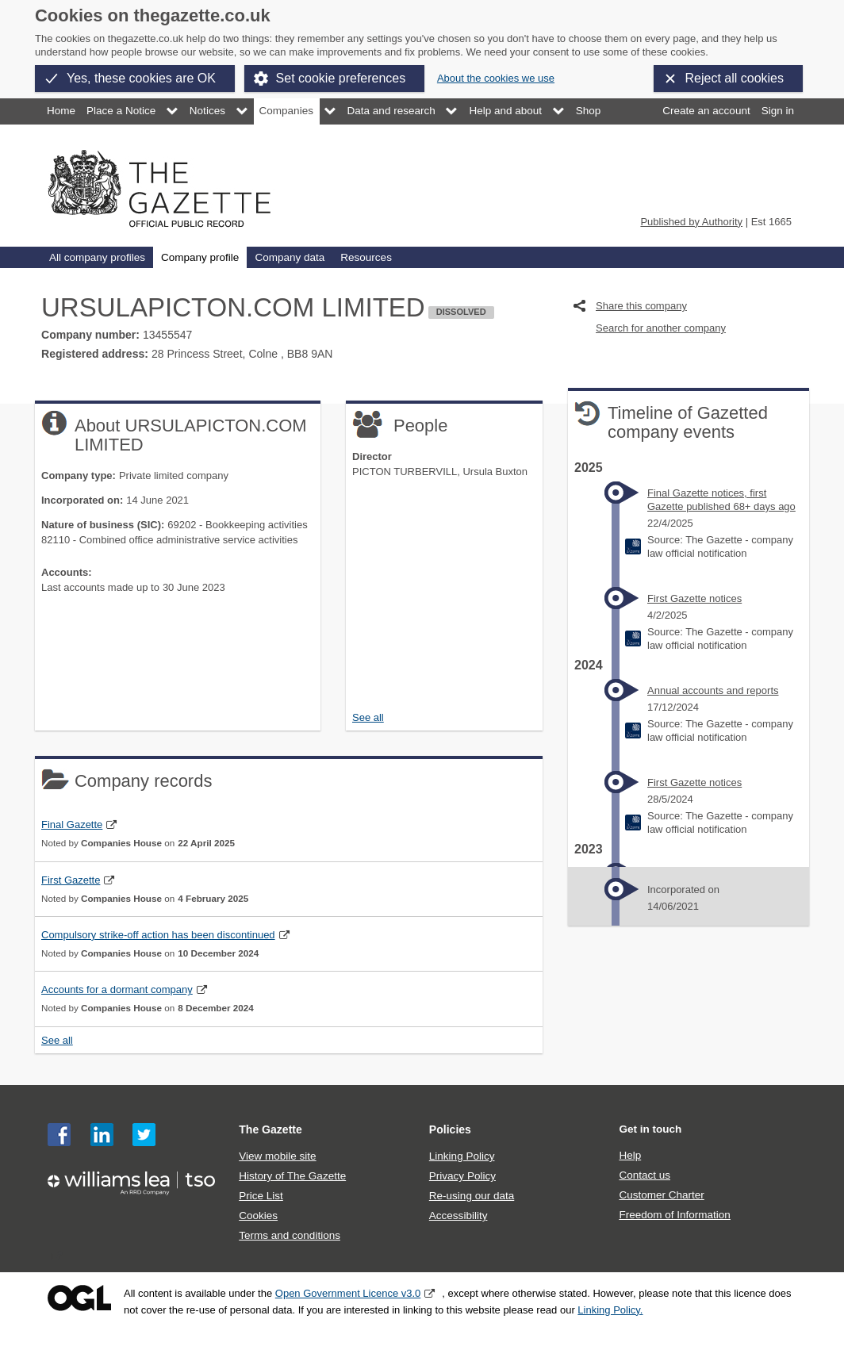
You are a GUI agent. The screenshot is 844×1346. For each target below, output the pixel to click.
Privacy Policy (462, 1176)
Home (61, 111)
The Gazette (270, 1129)
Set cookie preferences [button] (341, 78)
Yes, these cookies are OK (141, 78)
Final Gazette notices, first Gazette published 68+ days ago (721, 499)
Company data (289, 257)
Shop (588, 111)
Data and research (391, 111)
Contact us (644, 1175)
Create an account (706, 111)
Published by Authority (691, 222)
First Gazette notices (694, 598)
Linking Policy (462, 1156)
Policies (450, 1129)
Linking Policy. (610, 1310)
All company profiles (97, 257)
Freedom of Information (674, 1215)
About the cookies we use (495, 78)
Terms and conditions (289, 1235)
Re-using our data (471, 1196)
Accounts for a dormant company (117, 989)
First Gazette (70, 880)
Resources (366, 257)
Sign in (778, 111)
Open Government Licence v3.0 (348, 1293)
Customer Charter (661, 1195)
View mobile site (277, 1156)
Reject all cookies (735, 78)
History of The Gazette (292, 1176)
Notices (207, 111)
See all (368, 717)
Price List (261, 1196)
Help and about (505, 111)
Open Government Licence (79, 1298)
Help (630, 1155)
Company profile (200, 257)
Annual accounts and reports (713, 690)
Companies (286, 111)
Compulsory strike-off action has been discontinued (158, 935)
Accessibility (458, 1215)
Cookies (258, 1215)
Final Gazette (71, 824)
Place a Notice (120, 111)
